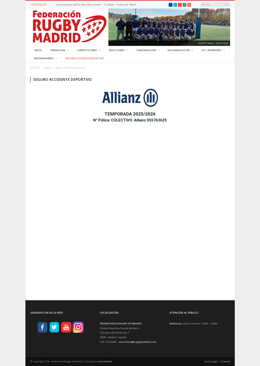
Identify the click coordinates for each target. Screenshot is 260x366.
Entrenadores (43, 58)
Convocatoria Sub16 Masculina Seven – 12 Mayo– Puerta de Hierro (96, 4)
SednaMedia (105, 361)
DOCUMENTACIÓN (179, 50)
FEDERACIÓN (57, 50)
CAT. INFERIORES (211, 50)
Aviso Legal (211, 361)
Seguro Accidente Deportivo (84, 58)
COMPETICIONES (87, 50)
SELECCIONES (117, 50)
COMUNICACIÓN (146, 50)
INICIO (38, 50)
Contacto (225, 361)
